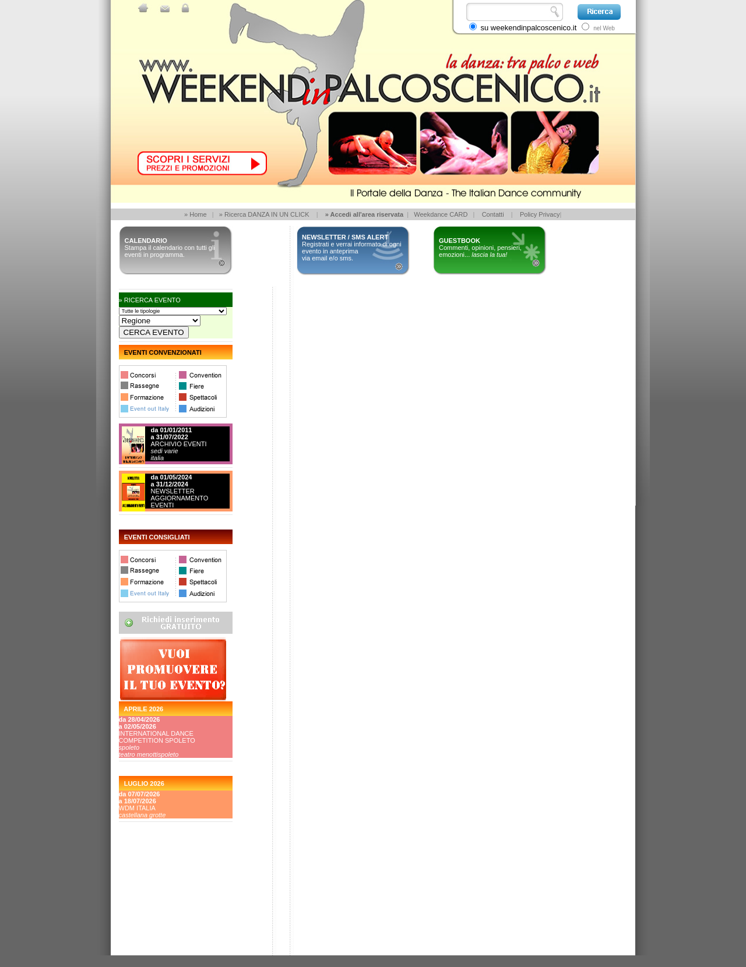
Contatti (493, 214)
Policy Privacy (540, 214)
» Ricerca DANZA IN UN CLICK (264, 214)
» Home (195, 214)
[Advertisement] (171, 911)
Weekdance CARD (440, 214)
